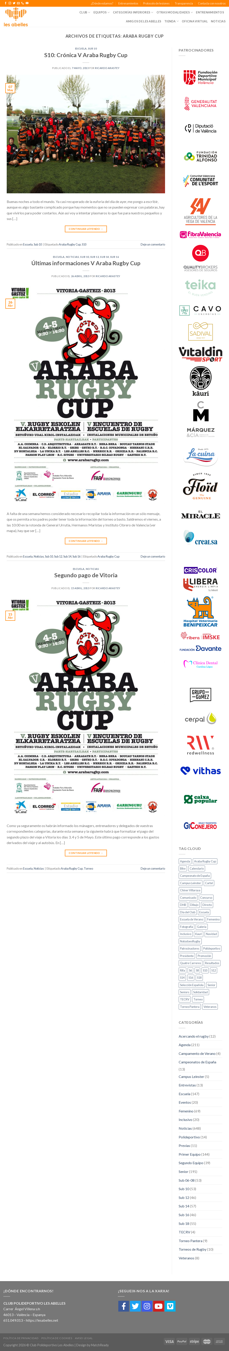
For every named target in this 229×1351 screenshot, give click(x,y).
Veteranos (186, 1258)
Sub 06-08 (187, 1180)
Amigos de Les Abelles (143, 21)
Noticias (218, 21)
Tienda (171, 21)
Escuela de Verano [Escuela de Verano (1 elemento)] (191, 919)
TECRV (184, 1232)
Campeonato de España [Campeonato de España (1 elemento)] (195, 875)
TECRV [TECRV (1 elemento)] (184, 999)
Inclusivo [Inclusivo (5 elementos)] (185, 934)
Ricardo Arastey (107, 68)
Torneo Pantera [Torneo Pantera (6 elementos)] (189, 1006)
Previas (184, 1145)
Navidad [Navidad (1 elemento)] (211, 934)
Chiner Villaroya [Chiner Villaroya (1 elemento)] (190, 890)
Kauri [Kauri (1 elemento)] (198, 934)
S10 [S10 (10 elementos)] (205, 970)
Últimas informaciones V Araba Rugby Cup (85, 263)
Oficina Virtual (195, 21)
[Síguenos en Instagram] (9, 3)
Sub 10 (92, 48)
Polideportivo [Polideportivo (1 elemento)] (211, 948)
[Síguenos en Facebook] (5, 3)
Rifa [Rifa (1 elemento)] (182, 970)
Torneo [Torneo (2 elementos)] (198, 999)
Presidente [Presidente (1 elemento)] (187, 956)
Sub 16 (114, 256)
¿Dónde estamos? (102, 3)
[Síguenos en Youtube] (27, 3)
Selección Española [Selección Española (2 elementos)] (192, 985)
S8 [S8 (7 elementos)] (197, 970)
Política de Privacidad (20, 1338)
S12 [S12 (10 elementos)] (213, 970)
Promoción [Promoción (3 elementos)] (204, 956)
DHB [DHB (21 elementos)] (183, 905)
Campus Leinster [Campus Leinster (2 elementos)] (190, 883)
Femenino (186, 1111)
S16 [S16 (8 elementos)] (191, 977)
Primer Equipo (190, 1154)
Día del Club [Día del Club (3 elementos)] (187, 912)
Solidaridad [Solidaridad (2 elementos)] (200, 992)
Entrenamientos (128, 3)
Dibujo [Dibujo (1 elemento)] (194, 905)
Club (84, 12)
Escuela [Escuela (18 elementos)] (204, 912)
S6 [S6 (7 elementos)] (190, 970)
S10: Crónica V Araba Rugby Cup (85, 55)
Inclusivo (185, 1119)
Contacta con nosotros (212, 3)
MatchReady (100, 1345)
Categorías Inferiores (133, 12)
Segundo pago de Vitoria (85, 575)
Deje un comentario (153, 244)
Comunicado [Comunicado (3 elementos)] (188, 897)
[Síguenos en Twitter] (14, 3)
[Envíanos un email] (18, 3)
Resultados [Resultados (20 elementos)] (212, 963)
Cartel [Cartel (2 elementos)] (209, 883)
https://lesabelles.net (42, 1320)
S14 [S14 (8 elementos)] (182, 977)
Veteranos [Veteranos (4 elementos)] (210, 1006)
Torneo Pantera (190, 1241)
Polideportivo (189, 1137)
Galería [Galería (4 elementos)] (201, 927)
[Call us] (22, 3)
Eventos (185, 1102)
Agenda (185, 1045)
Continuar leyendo (86, 229)
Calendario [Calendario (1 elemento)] (197, 868)
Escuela (81, 48)
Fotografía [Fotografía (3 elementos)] (186, 927)
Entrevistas (187, 1085)
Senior (183, 1171)
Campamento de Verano (197, 1053)
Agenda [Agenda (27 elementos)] (185, 861)
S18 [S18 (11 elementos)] (199, 977)
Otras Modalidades (175, 12)
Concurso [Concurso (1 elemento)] (206, 897)
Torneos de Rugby (192, 1249)
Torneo (88, 868)
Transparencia (184, 3)
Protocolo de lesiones (156, 3)
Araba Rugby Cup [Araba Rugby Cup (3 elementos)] (205, 861)
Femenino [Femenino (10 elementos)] (213, 919)
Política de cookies (56, 1338)
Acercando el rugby (194, 1036)
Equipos (101, 12)
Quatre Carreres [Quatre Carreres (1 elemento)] (190, 963)
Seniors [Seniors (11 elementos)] (184, 992)
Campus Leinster (191, 1076)
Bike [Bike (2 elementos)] (183, 868)
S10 (84, 244)
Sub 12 (94, 256)
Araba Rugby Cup (70, 244)
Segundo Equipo (191, 1163)
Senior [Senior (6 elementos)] (211, 985)
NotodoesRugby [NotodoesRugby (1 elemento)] (190, 941)
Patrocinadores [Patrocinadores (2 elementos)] (189, 948)
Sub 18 (184, 1223)
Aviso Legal (84, 1338)
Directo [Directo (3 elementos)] (207, 905)
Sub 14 (104, 256)
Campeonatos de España (197, 1062)
